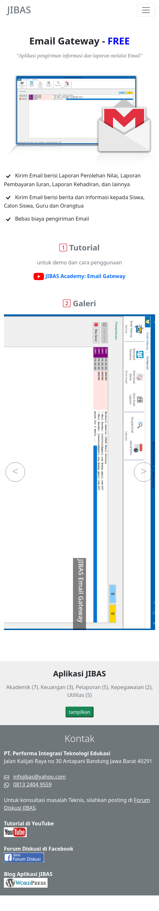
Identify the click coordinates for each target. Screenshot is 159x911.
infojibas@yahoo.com (39, 776)
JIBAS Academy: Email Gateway (79, 277)
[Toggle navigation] (146, 10)
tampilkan (79, 712)
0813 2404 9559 (32, 784)
